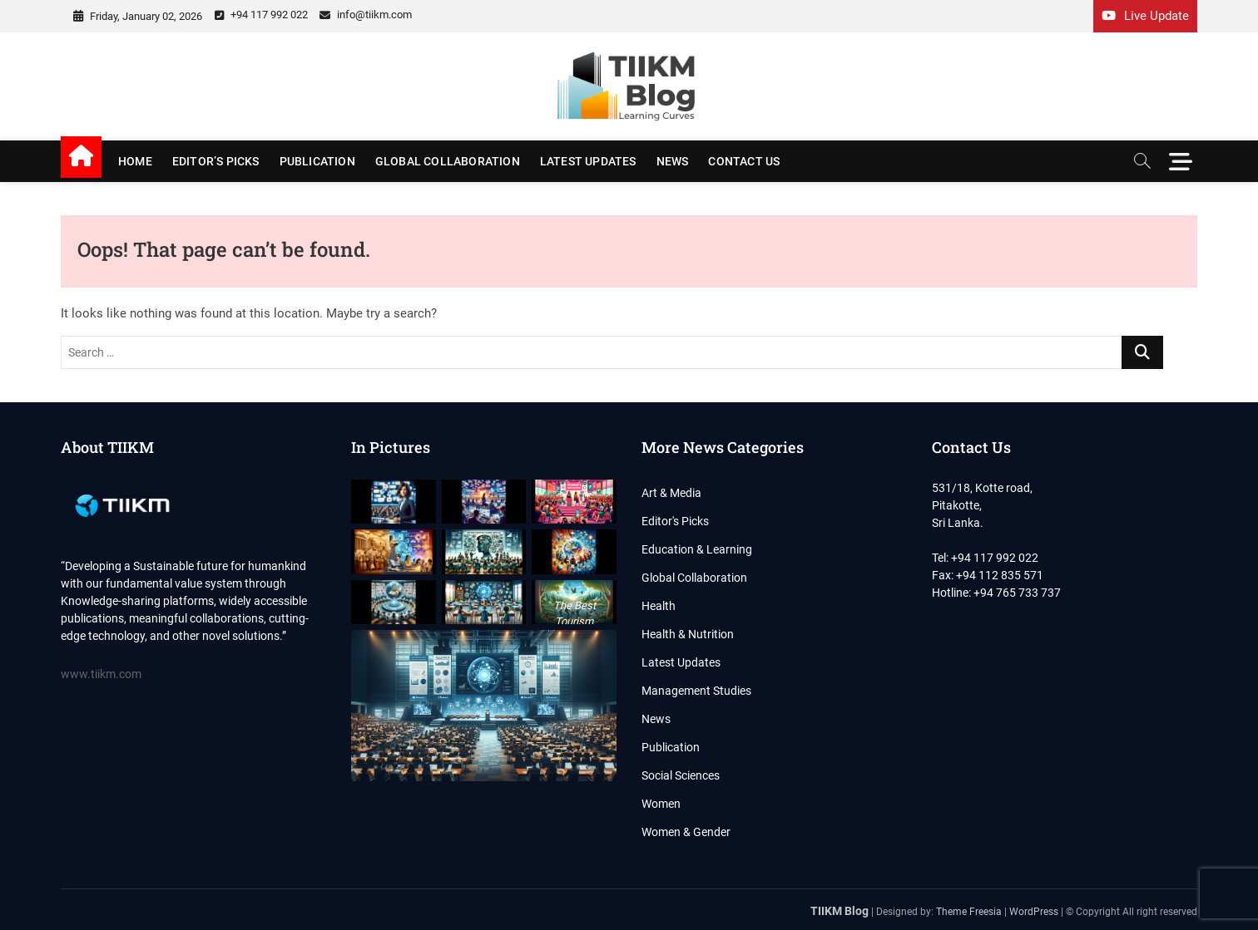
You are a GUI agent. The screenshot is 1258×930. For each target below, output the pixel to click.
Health (658, 606)
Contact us (744, 161)
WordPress (1033, 912)
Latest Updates (588, 161)
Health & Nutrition (687, 634)
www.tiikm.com (101, 674)
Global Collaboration (447, 161)
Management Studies (696, 690)
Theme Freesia (969, 912)
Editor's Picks (675, 521)
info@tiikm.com (365, 14)
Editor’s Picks (216, 161)
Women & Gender (686, 832)
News (672, 161)
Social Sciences (680, 775)
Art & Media (671, 492)
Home (135, 161)
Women (661, 803)
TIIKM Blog (839, 911)
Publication (317, 161)
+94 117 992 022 (261, 14)
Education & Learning (696, 549)
